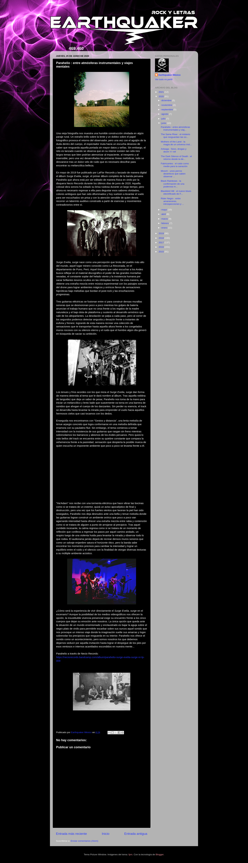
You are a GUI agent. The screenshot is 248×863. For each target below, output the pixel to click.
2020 (161, 96)
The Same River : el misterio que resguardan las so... (175, 135)
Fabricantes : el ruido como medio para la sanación (175, 165)
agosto (165, 114)
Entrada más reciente (71, 833)
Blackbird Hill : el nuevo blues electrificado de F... (176, 192)
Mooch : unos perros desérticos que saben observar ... (173, 174)
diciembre (166, 100)
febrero (165, 223)
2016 (161, 247)
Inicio (105, 833)
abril (163, 214)
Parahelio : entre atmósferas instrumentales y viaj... (175, 128)
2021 (161, 92)
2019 (161, 233)
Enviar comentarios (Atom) (84, 841)
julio (163, 118)
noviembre (167, 105)
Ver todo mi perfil (163, 79)
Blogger (160, 854)
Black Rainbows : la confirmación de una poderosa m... (172, 184)
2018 (161, 238)
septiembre (167, 109)
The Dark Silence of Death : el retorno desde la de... (176, 157)
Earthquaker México (169, 75)
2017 (161, 242)
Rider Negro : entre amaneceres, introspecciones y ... (172, 201)
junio (164, 123)
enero (164, 227)
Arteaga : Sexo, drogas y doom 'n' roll (174, 150)
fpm (130, 854)
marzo (164, 218)
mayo (164, 209)
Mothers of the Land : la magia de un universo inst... (176, 143)
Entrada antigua (135, 833)
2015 (161, 251)
